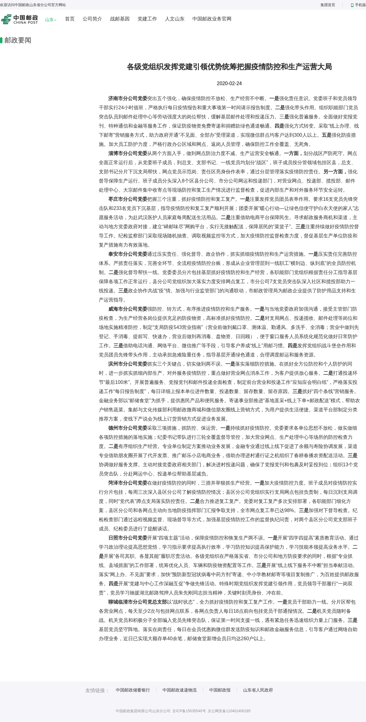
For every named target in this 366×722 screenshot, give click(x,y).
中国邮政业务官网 (211, 18)
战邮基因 (120, 18)
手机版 (358, 5)
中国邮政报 (220, 690)
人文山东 (175, 18)
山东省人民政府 (258, 690)
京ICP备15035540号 (189, 711)
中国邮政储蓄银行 (133, 690)
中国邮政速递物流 (180, 690)
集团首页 (328, 5)
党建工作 (147, 18)
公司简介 (92, 18)
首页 (70, 18)
